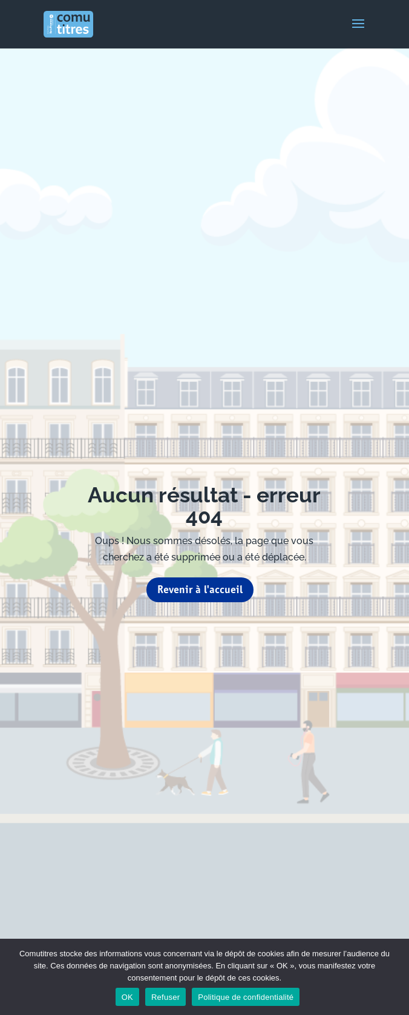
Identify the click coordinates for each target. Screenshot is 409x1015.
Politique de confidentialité (245, 997)
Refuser (165, 997)
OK (127, 997)
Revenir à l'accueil (200, 589)
